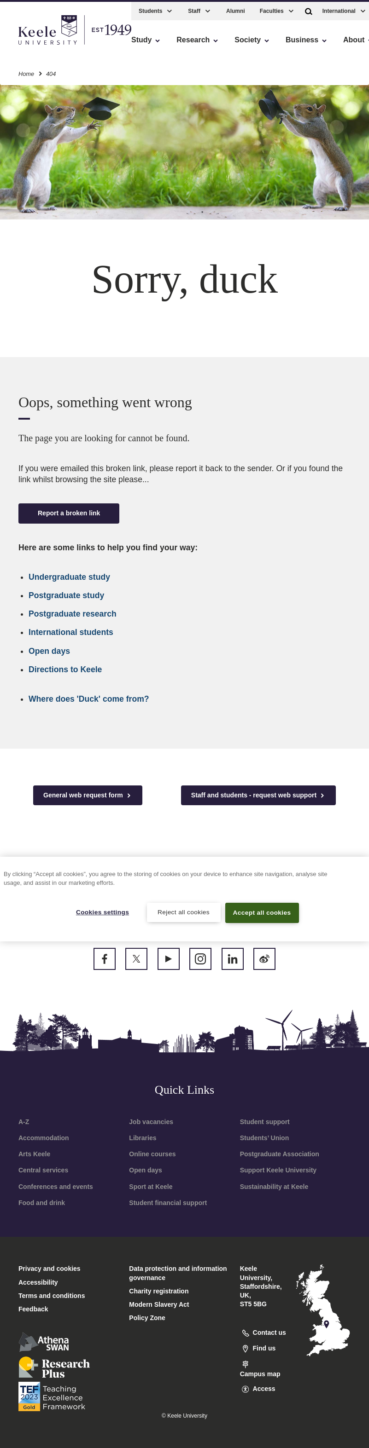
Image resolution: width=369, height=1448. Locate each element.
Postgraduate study (66, 595)
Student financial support (168, 1202)
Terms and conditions (51, 1295)
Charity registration (158, 1291)
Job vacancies (151, 1121)
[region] (184, 898)
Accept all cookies (262, 912)
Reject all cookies (183, 912)
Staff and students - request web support (258, 795)
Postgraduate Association (279, 1154)
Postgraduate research (73, 613)
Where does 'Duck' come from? (89, 699)
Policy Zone (147, 1317)
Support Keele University (278, 1170)
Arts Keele (34, 1154)
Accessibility (38, 1282)
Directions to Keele (65, 669)
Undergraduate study (69, 577)
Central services (43, 1170)
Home (26, 71)
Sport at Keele (150, 1186)
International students (71, 632)
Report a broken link (69, 513)
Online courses (152, 1154)
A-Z (23, 1121)
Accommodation (43, 1138)
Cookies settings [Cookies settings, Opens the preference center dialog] (102, 912)
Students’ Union (264, 1138)
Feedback (33, 1309)
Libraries (142, 1138)
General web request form (87, 795)
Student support (265, 1121)
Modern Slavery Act (159, 1304)
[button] (308, 8)
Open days (49, 651)
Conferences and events (55, 1186)
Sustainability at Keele (274, 1186)
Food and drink (41, 1202)
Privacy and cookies (49, 1268)
